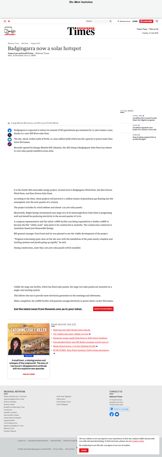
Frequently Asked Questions (38, 441)
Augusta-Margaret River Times (14, 399)
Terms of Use (70, 449)
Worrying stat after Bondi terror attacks (71, 330)
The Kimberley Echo (10, 423)
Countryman (8, 410)
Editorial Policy (55, 441)
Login (134, 21)
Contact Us (22, 441)
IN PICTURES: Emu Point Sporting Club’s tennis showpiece (81, 350)
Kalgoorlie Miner (9, 420)
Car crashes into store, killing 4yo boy (71, 334)
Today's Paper (142, 29)
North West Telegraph (64, 396)
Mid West (25, 43)
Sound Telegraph (62, 404)
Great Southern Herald (11, 415)
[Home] (9, 21)
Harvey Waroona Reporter (12, 418)
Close (83, 450)
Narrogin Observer (10, 431)
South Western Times (64, 402)
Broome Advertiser (10, 402)
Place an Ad (153, 29)
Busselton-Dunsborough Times (14, 407)
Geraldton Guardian (10, 412)
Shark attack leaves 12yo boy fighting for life (74, 346)
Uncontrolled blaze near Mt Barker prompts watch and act (80, 342)
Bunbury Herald (9, 404)
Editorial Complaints (70, 441)
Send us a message (119, 409)
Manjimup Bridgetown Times (13, 426)
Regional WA (35, 43)
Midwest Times (13, 43)
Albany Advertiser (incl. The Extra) (15, 396)
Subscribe (146, 21)
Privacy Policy (58, 449)
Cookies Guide (138, 441)
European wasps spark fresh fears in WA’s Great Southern (80, 338)
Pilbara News (61, 399)
